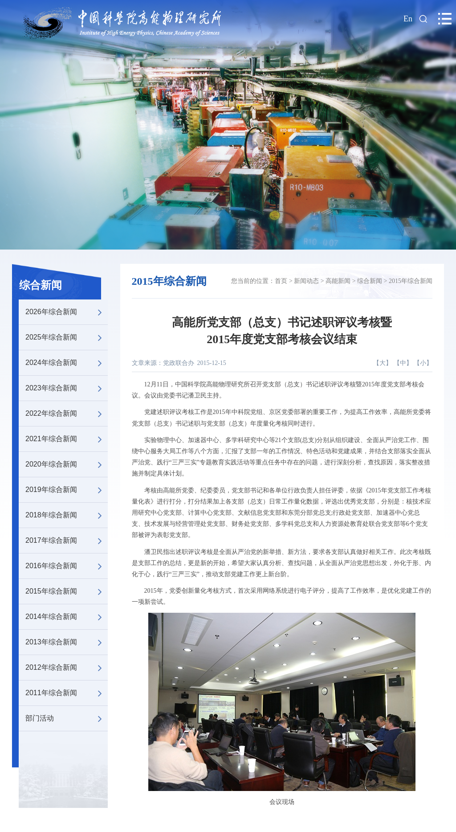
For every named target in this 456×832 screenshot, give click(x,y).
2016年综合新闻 (66, 565)
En (407, 18)
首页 (281, 281)
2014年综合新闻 (66, 616)
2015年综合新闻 (66, 591)
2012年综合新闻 (66, 667)
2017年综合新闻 (66, 540)
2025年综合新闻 (66, 337)
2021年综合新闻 (66, 438)
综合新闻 (40, 285)
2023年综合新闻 (66, 388)
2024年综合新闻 (66, 362)
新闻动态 (306, 281)
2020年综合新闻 (66, 464)
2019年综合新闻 (66, 489)
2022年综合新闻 (66, 413)
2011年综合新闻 (66, 692)
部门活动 (66, 718)
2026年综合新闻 (66, 311)
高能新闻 (338, 281)
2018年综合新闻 (66, 515)
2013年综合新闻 (66, 642)
